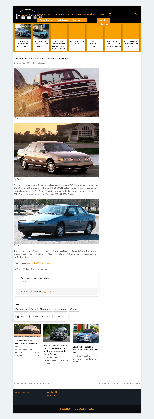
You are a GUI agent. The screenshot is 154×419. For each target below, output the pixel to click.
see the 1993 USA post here (39, 263)
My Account (51, 395)
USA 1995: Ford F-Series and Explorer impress (119, 383)
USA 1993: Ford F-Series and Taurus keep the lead (36, 383)
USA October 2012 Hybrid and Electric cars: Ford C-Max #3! (86, 350)
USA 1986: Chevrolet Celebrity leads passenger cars (26, 343)
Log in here (48, 291)
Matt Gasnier (40, 63)
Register (24, 281)
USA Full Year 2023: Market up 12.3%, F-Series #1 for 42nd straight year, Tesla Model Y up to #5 (55, 349)
